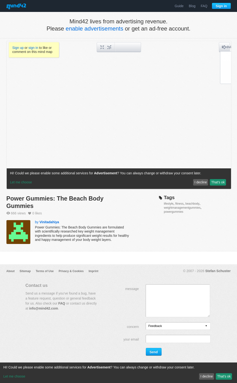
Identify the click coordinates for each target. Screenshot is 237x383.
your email (131, 339)
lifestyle (169, 203)
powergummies (173, 211)
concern (133, 327)
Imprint (93, 271)
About (10, 271)
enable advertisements (94, 28)
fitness (179, 203)
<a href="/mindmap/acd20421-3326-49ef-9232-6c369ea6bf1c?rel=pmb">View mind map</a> (118, 115)
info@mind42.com (43, 308)
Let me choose (14, 376)
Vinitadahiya (49, 222)
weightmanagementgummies (182, 207)
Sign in (221, 6)
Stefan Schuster (218, 271)
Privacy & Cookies (71, 271)
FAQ (204, 6)
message (132, 289)
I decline (206, 376)
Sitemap (25, 271)
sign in (33, 48)
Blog (192, 6)
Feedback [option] (155, 326)
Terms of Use (45, 271)
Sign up (18, 48)
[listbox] (178, 326)
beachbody (192, 203)
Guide (179, 6)
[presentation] (206, 326)
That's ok (224, 376)
